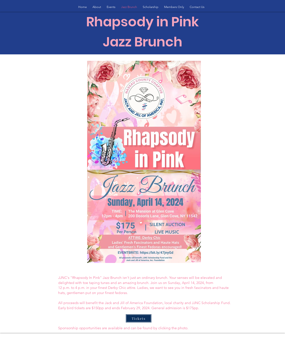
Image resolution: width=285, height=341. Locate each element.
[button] (97, 7)
